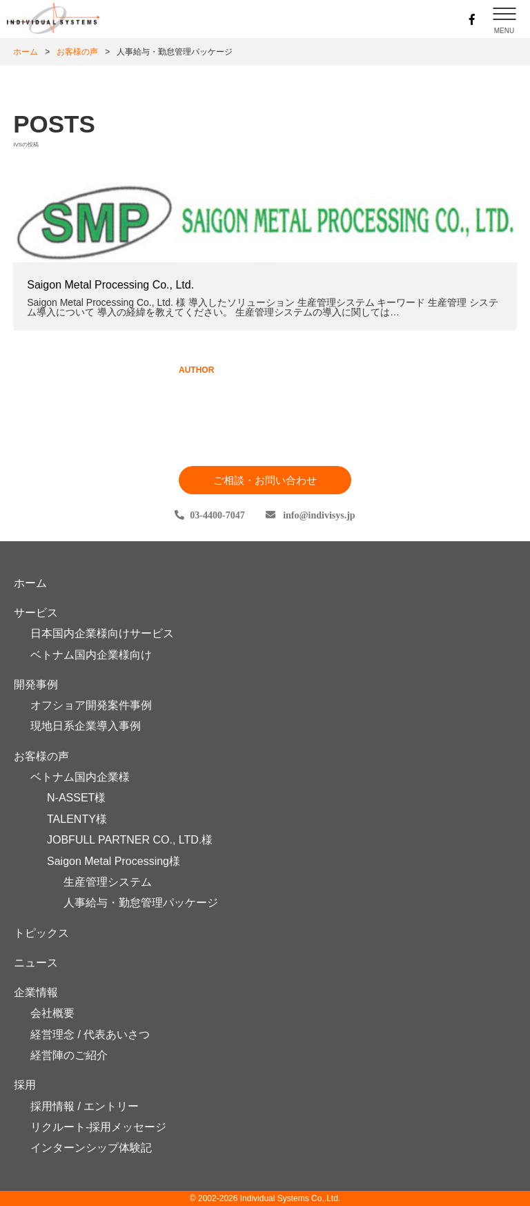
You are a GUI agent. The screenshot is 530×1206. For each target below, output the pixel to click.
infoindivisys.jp (318, 515)
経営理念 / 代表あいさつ (90, 1034)
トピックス (41, 933)
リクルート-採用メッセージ (98, 1127)
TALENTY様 (77, 819)
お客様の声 (41, 756)
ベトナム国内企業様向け (91, 655)
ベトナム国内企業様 (80, 777)
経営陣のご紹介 (69, 1055)
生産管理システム (107, 882)
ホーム (25, 52)
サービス (36, 613)
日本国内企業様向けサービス (102, 633)
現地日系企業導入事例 (85, 726)
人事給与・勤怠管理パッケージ (140, 902)
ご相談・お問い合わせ (265, 480)
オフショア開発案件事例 (91, 705)
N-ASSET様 (76, 798)
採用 (25, 1085)
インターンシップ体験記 (91, 1148)
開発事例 (36, 684)
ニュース (36, 963)
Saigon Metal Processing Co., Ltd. (110, 285)
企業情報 (36, 992)
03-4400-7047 (217, 515)
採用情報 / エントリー (84, 1106)
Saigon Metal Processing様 (113, 861)
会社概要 (52, 1013)
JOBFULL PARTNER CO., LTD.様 (130, 840)
